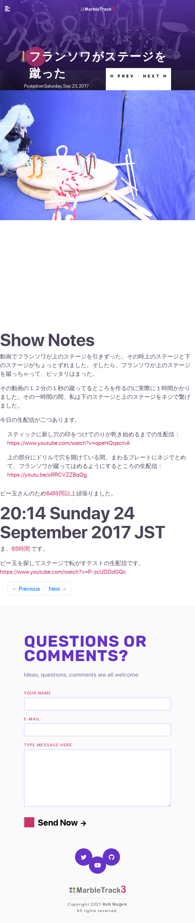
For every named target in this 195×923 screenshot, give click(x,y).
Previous (26, 588)
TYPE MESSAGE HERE (48, 745)
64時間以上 (61, 493)
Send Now (62, 822)
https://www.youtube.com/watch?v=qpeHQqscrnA (68, 442)
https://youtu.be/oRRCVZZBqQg (47, 474)
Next (58, 588)
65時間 (21, 548)
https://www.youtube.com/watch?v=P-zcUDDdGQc (63, 571)
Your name (37, 693)
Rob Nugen (115, 904)
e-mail (32, 719)
